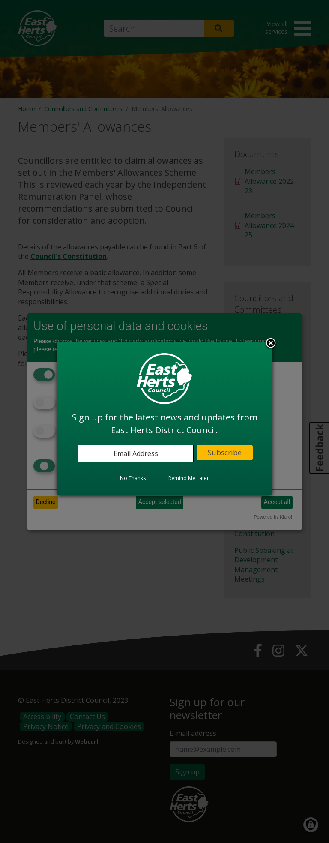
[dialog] (164, 418)
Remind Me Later (188, 478)
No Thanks (133, 478)
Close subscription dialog (270, 343)
